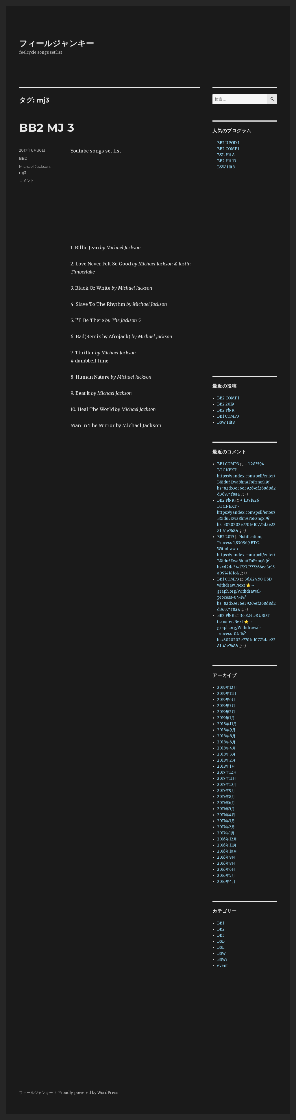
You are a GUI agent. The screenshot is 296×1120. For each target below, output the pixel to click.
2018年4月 (226, 748)
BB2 (23, 158)
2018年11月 (227, 723)
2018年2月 (226, 760)
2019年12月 (227, 687)
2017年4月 (226, 814)
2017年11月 (226, 778)
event (222, 965)
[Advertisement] (246, 273)
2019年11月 (226, 693)
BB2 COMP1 (228, 148)
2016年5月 (226, 875)
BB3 (221, 935)
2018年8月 (226, 736)
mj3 (22, 172)
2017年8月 (226, 796)
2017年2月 (226, 827)
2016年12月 (227, 839)
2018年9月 (226, 730)
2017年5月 (226, 808)
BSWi (222, 959)
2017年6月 (226, 802)
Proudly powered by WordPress (88, 1092)
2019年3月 (226, 705)
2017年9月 (226, 790)
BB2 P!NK (225, 410)
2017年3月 (226, 820)
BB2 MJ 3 (46, 127)
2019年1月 (226, 717)
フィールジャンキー (56, 43)
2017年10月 (227, 784)
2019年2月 (226, 711)
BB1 (220, 923)
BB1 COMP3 (228, 416)
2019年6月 (226, 699)
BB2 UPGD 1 (228, 142)
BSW (221, 953)
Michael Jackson (34, 166)
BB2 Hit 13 (226, 161)
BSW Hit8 (226, 167)
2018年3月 (226, 754)
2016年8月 (226, 863)
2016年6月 (226, 869)
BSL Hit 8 (225, 154)
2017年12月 (227, 772)
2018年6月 (226, 742)
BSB (221, 941)
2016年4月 (226, 881)
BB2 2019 (225, 404)
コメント (26, 180)
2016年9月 (226, 857)
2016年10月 (227, 851)
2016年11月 (226, 845)
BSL (221, 947)
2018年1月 (226, 766)
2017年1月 (225, 833)
